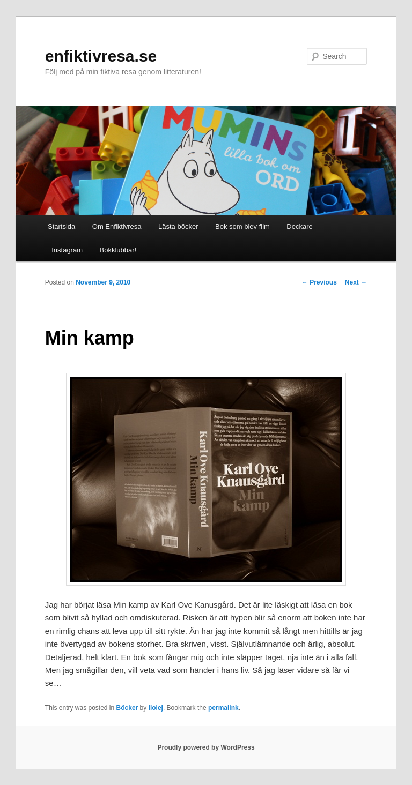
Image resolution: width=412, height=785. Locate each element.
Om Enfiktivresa (117, 226)
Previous (319, 282)
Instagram (65, 250)
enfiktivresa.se (101, 56)
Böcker (127, 708)
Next (356, 282)
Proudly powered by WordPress (205, 747)
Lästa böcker (178, 226)
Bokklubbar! (118, 250)
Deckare (299, 226)
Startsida (61, 226)
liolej (156, 708)
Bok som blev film (242, 226)
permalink (223, 708)
